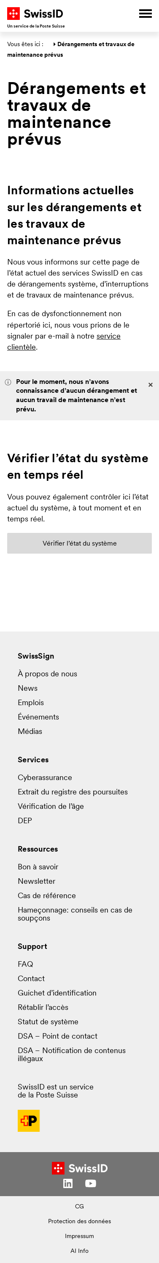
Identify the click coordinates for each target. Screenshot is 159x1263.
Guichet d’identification (57, 994)
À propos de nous (47, 674)
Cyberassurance (45, 778)
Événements (38, 718)
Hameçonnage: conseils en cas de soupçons (75, 915)
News (28, 689)
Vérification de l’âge (51, 807)
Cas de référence (47, 896)
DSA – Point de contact (57, 1037)
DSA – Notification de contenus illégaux (72, 1055)
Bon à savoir (38, 867)
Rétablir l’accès (43, 1008)
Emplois (31, 703)
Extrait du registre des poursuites (73, 793)
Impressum (79, 1236)
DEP (25, 821)
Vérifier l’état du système (80, 543)
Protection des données (79, 1222)
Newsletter (36, 882)
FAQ (25, 965)
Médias (30, 732)
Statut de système (48, 1022)
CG (79, 1207)
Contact (31, 979)
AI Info (79, 1251)
